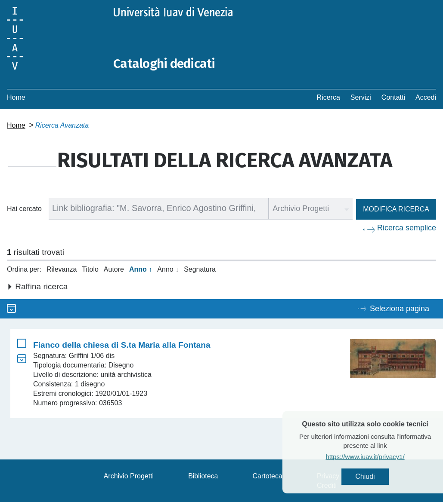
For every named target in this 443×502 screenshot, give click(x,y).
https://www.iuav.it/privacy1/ (380, 456)
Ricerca (328, 97)
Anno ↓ (168, 268)
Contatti (393, 97)
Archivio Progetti (129, 475)
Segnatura (200, 268)
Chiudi (380, 476)
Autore (114, 268)
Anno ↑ (140, 268)
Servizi (360, 97)
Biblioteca (203, 475)
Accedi (425, 97)
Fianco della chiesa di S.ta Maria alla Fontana (122, 344)
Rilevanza (61, 268)
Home (16, 97)
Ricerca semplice (406, 227)
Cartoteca (267, 475)
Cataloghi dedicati (165, 63)
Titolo (90, 268)
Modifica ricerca (396, 208)
